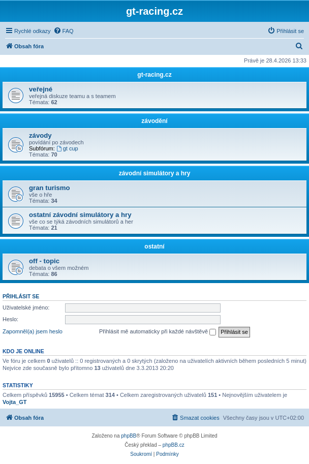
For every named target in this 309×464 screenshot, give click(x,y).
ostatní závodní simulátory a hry (80, 215)
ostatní (154, 246)
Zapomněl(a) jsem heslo (33, 331)
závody (40, 135)
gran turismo (49, 188)
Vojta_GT (14, 402)
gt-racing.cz (154, 74)
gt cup (67, 148)
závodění (154, 121)
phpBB (128, 436)
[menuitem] (63, 31)
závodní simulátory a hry (155, 173)
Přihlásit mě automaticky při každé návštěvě (157, 331)
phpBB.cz (173, 445)
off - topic (44, 261)
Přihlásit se (21, 296)
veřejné (40, 89)
